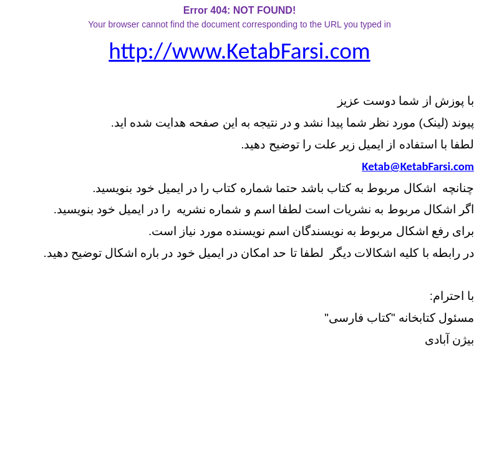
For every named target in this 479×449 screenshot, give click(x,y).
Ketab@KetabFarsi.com (418, 166)
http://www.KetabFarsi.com (239, 50)
